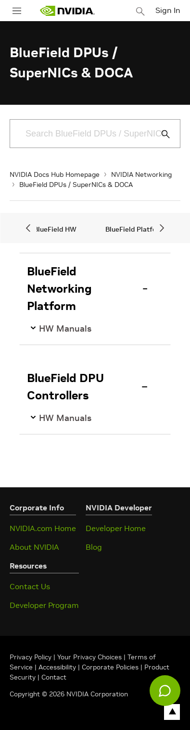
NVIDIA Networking (141, 174)
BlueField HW (55, 229)
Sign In (167, 10)
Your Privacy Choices (89, 657)
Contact (53, 677)
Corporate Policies (110, 667)
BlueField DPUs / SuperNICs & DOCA (76, 184)
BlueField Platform (135, 229)
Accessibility (57, 667)
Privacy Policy (31, 657)
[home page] (67, 11)
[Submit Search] (160, 134)
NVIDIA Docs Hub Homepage (55, 174)
